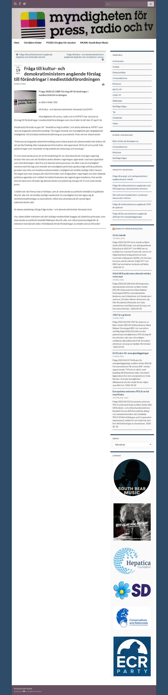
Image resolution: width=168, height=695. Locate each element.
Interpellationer (120, 78)
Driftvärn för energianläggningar (131, 353)
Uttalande (117, 117)
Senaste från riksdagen (129, 229)
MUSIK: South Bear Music (94, 42)
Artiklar (116, 67)
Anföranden (118, 61)
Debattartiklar (119, 72)
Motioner (117, 84)
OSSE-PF (117, 95)
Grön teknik (119, 235)
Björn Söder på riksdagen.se (125, 141)
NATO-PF (117, 89)
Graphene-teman (34, 691)
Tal (114, 112)
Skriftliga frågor (120, 106)
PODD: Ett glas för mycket (61, 42)
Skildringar (117, 100)
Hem (16, 42)
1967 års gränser (122, 314)
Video (115, 123)
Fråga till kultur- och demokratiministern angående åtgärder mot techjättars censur (84, 55)
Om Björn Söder (33, 42)
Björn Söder (21, 84)
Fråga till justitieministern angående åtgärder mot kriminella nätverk (34, 55)
